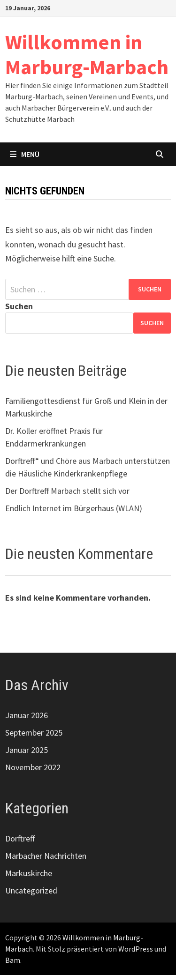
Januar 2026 (26, 715)
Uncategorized (31, 890)
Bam (12, 960)
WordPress (135, 948)
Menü (24, 154)
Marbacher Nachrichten (45, 855)
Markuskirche (28, 873)
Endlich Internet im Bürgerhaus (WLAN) (73, 508)
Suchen (19, 306)
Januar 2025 (26, 749)
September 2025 (33, 732)
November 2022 (33, 767)
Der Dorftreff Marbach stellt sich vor (67, 490)
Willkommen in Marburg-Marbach (86, 54)
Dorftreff (20, 838)
